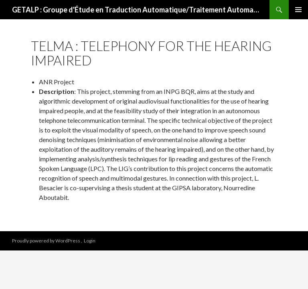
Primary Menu (298, 9)
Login (89, 241)
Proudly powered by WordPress (46, 241)
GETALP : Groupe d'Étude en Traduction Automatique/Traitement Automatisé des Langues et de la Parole (136, 9)
